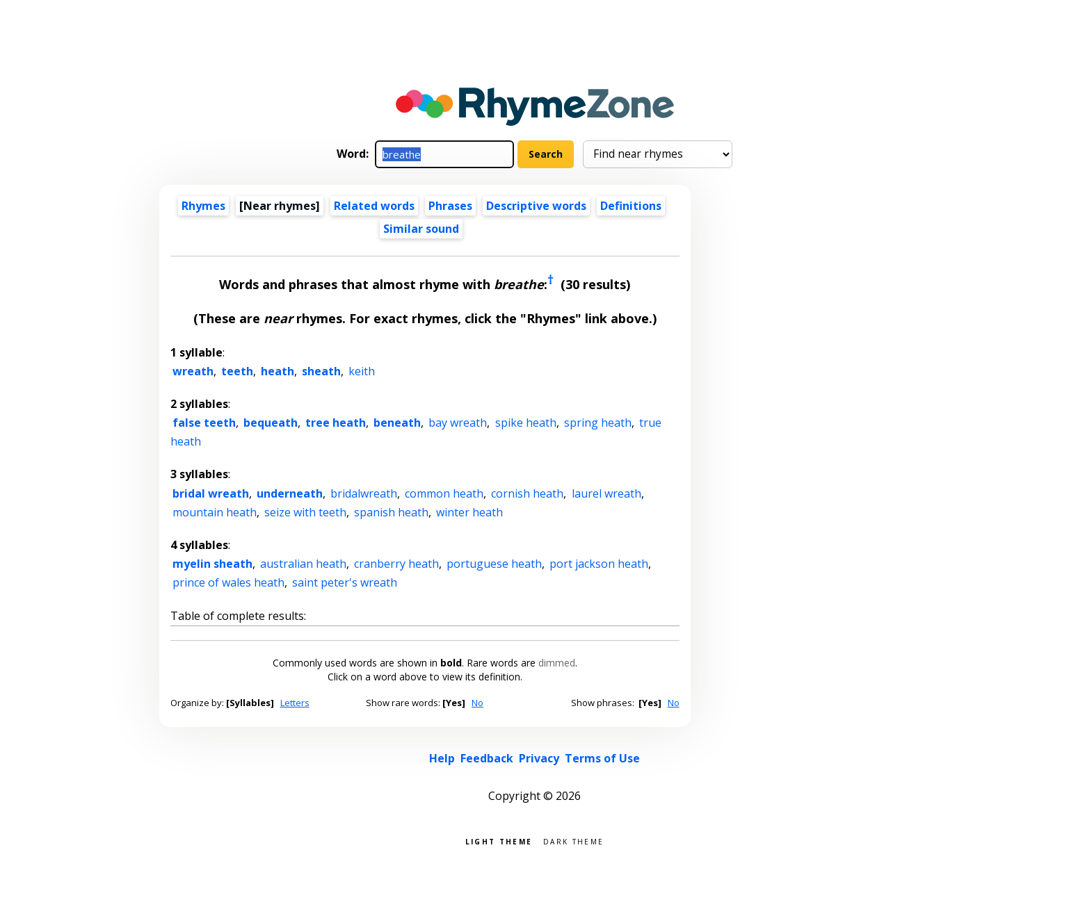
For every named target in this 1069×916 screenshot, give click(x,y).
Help (442, 758)
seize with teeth (305, 512)
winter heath (469, 512)
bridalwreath (363, 493)
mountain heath (214, 512)
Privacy (539, 758)
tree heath (335, 422)
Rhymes (203, 205)
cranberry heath (396, 563)
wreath (193, 371)
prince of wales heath (228, 582)
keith (361, 371)
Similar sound (421, 228)
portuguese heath (494, 563)
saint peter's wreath (344, 582)
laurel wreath (606, 493)
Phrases (450, 205)
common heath (444, 493)
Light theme (498, 840)
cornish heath (527, 493)
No (477, 702)
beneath (397, 422)
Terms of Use (602, 758)
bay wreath (457, 422)
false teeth (204, 422)
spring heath (598, 422)
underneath (290, 493)
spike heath (525, 422)
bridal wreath (210, 493)
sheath (321, 371)
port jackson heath (598, 563)
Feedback (486, 758)
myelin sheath (212, 563)
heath (277, 371)
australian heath (303, 563)
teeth (237, 371)
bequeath (270, 422)
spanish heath (391, 512)
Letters (295, 702)
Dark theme (573, 840)
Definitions (630, 205)
